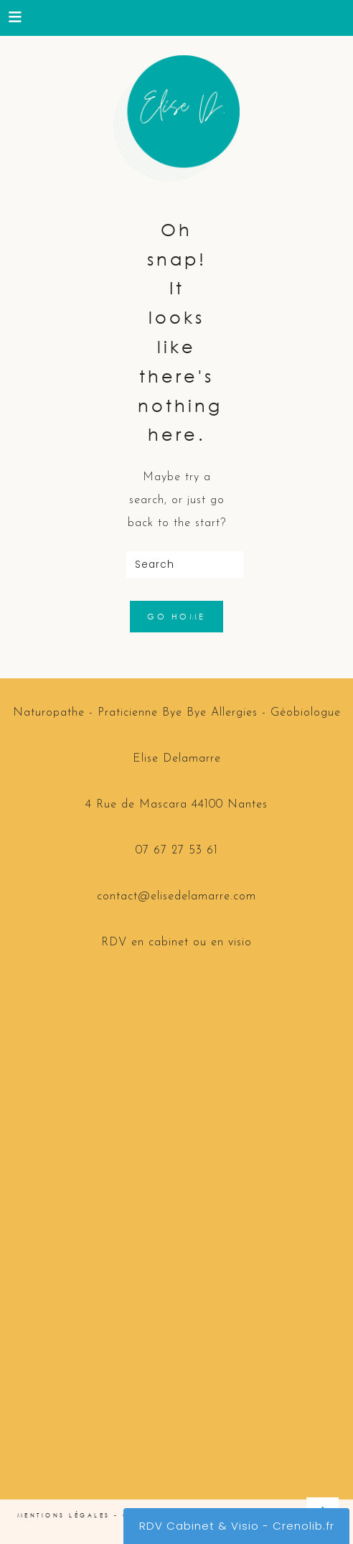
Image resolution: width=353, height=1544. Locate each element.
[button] (16, 16)
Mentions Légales (63, 1514)
